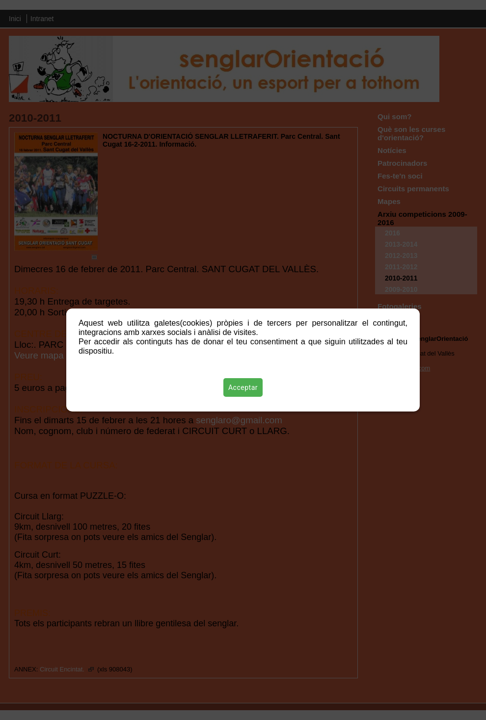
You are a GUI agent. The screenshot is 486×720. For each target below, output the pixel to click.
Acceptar (243, 387)
